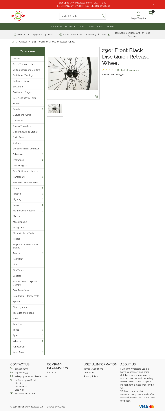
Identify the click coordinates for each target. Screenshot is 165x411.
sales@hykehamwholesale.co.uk (27, 376)
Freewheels (18, 160)
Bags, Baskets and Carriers (26, 70)
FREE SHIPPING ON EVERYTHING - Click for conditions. (82, 6)
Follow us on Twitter (22, 393)
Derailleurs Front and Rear (26, 148)
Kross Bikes (18, 352)
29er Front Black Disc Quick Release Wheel (53, 42)
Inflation (17, 194)
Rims (15, 264)
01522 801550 (19, 368)
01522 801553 (19, 372)
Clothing (17, 143)
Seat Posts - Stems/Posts (26, 296)
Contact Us (89, 372)
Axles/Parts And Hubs (24, 64)
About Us (51, 372)
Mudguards (18, 227)
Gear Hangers (20, 165)
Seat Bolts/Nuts (21, 290)
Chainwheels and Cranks (25, 132)
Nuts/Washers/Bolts (23, 233)
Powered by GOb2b (55, 407)
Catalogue (56, 26)
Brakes (16, 103)
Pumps (16, 253)
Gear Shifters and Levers (25, 171)
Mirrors (16, 216)
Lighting (17, 199)
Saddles (17, 276)
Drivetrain (70, 26)
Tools (15, 318)
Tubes (81, 26)
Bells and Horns (21, 81)
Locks (100, 26)
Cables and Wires (22, 115)
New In (16, 58)
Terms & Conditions (93, 369)
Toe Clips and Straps (23, 313)
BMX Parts (18, 86)
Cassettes (18, 120)
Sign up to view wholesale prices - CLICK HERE (82, 3)
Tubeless (17, 324)
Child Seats (18, 137)
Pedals (16, 239)
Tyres (91, 26)
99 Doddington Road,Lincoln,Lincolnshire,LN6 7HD (23, 385)
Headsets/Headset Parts (25, 182)
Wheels (23, 42)
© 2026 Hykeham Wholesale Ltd (26, 407)
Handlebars (19, 177)
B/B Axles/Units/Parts (24, 98)
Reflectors (18, 259)
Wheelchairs (19, 346)
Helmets (17, 188)
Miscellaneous (20, 222)
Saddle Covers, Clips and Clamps (25, 283)
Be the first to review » (128, 70)
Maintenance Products (24, 210)
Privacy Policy (91, 376)
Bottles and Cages (22, 92)
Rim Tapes (18, 270)
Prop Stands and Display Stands (25, 246)
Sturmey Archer (21, 307)
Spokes (16, 301)
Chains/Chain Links (22, 126)
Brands (110, 26)
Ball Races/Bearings (23, 75)
